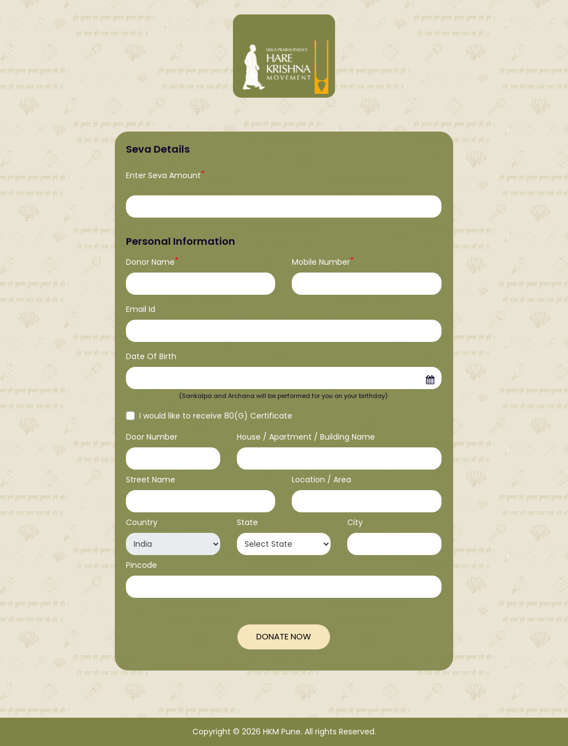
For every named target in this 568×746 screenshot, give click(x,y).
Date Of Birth (151, 356)
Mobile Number (323, 262)
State (247, 522)
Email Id (140, 309)
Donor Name (152, 262)
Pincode (141, 565)
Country (142, 522)
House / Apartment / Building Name (306, 436)
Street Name (150, 479)
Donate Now (283, 636)
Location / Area (321, 479)
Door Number (152, 436)
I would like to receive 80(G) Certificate (215, 415)
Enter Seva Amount (165, 175)
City (355, 522)
